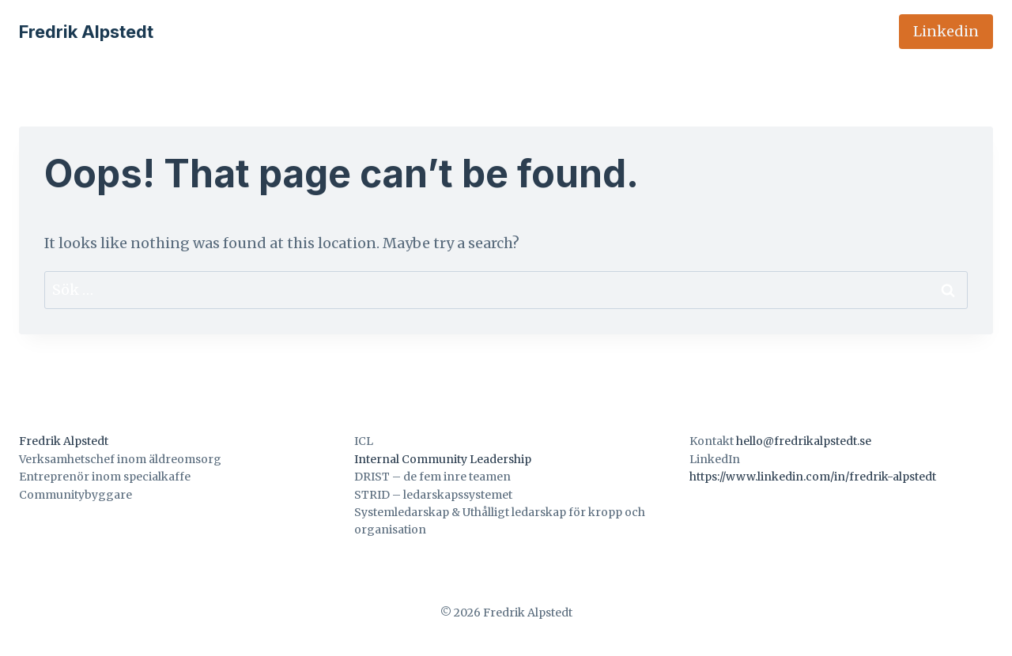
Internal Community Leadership (442, 459)
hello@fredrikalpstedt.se (803, 441)
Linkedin (946, 31)
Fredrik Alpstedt (63, 441)
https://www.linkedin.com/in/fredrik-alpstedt (812, 476)
